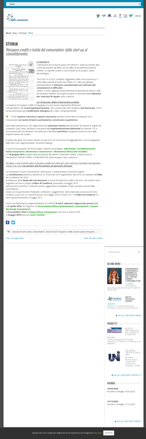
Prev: (8, 238)
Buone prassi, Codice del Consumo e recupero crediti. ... (124, 364)
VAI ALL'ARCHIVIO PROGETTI (126, 375)
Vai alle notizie (96, 238)
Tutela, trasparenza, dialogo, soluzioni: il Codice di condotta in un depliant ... (124, 341)
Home (14, 32)
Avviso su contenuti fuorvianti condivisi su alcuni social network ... (123, 307)
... (107, 394)
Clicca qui (98, 433)
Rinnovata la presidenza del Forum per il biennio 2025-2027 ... (123, 288)
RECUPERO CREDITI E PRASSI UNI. (133, 353)
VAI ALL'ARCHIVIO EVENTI (128, 421)
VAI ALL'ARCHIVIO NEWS (128, 315)
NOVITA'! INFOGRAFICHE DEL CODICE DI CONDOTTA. (132, 332)
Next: (86, 238)
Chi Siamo (23, 32)
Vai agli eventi (17, 238)
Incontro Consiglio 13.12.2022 (121, 403)
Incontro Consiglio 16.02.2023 (121, 390)
